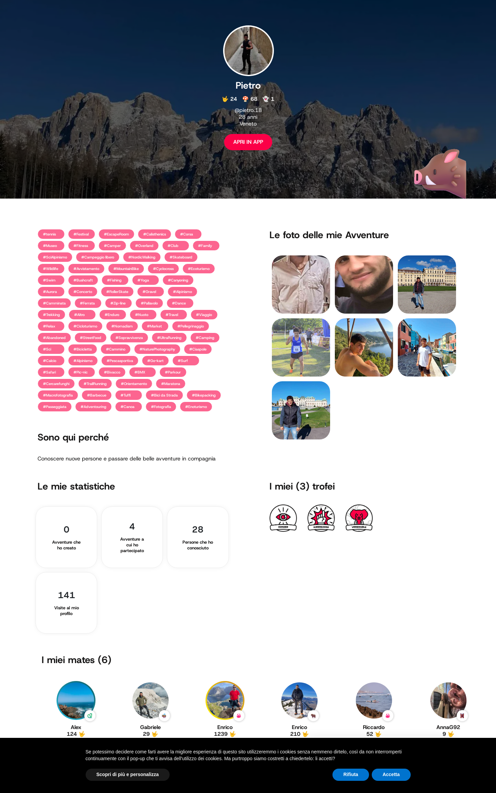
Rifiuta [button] (350, 774)
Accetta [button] (391, 774)
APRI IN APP (248, 141)
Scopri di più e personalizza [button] (127, 774)
